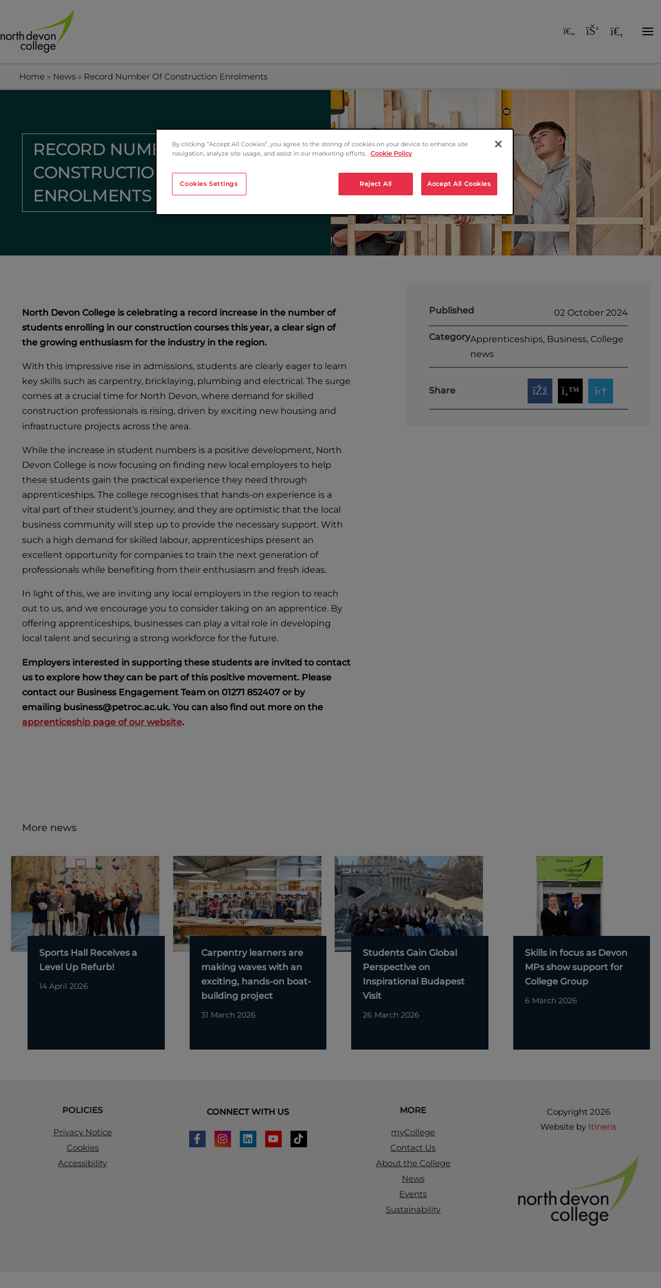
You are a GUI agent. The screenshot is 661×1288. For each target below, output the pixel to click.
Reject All (375, 184)
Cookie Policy (391, 153)
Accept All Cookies (459, 184)
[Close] (498, 144)
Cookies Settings (209, 184)
